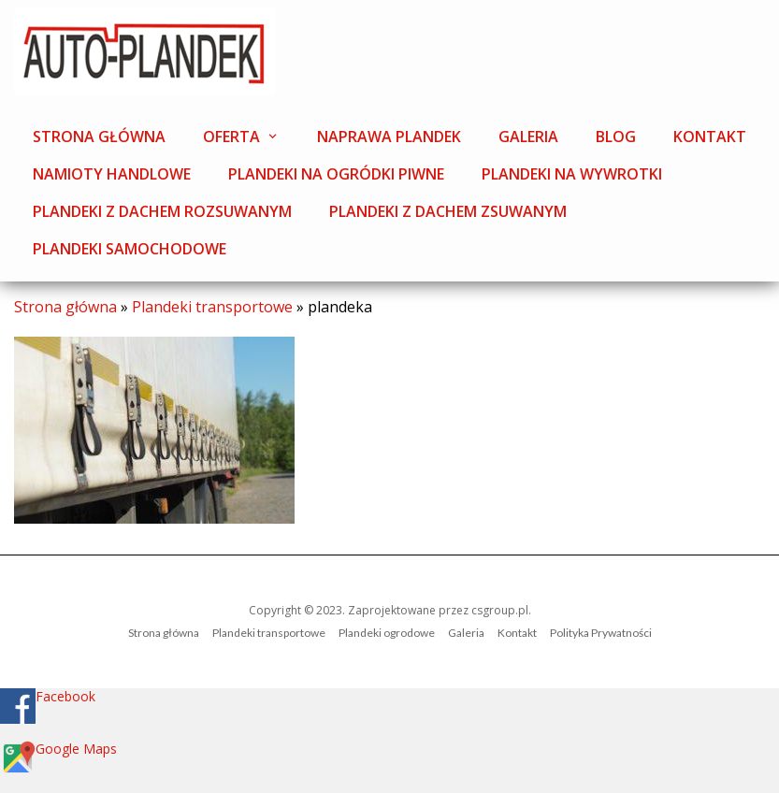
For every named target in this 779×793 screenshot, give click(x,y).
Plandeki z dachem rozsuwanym (162, 211)
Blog (616, 136)
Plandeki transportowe (212, 306)
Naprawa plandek (389, 136)
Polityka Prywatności (601, 633)
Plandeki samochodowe (129, 248)
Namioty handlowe (112, 174)
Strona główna (99, 136)
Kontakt (709, 136)
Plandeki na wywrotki (572, 174)
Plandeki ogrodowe (387, 633)
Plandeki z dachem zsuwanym (448, 211)
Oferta (231, 136)
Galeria (528, 136)
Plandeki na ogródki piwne (336, 174)
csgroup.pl (499, 610)
